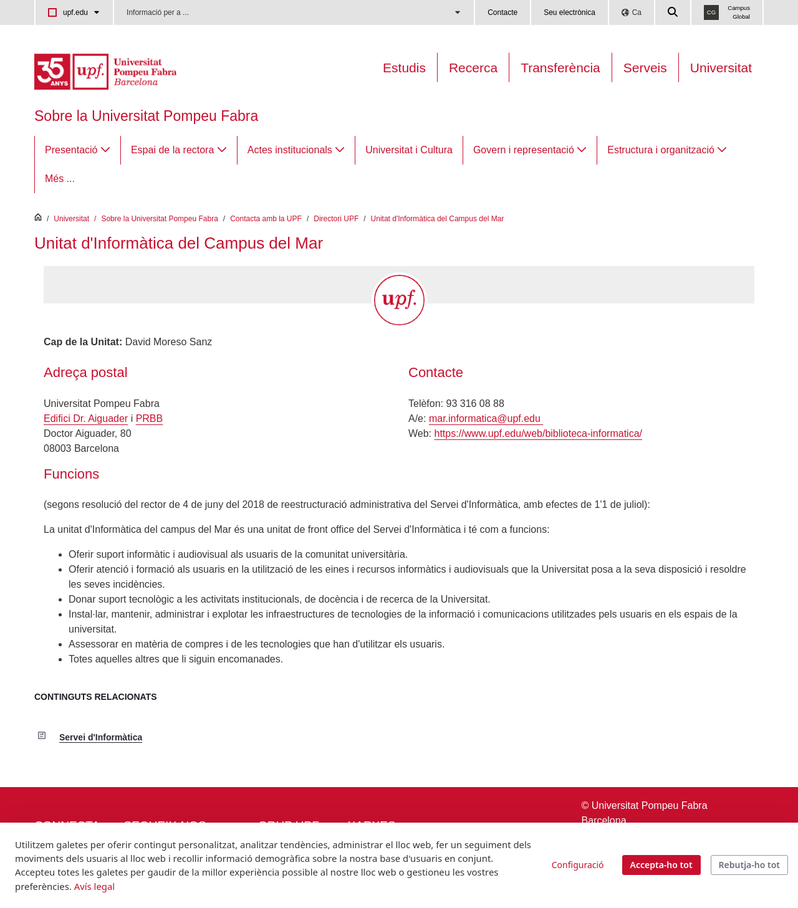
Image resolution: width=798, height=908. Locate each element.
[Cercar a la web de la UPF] (673, 12)
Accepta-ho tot (661, 865)
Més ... (60, 178)
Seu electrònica (569, 12)
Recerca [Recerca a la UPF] (473, 67)
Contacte (502, 12)
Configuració (578, 865)
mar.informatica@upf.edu (486, 418)
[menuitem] (77, 150)
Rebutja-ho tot (749, 865)
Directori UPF (336, 218)
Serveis (645, 67)
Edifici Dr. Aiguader (86, 418)
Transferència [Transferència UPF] (560, 67)
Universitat (721, 67)
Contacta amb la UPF (266, 218)
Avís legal (94, 886)
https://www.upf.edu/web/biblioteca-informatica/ (539, 433)
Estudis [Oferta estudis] (404, 67)
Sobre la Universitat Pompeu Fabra (146, 116)
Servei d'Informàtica (100, 737)
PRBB (149, 418)
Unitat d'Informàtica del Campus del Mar (437, 218)
